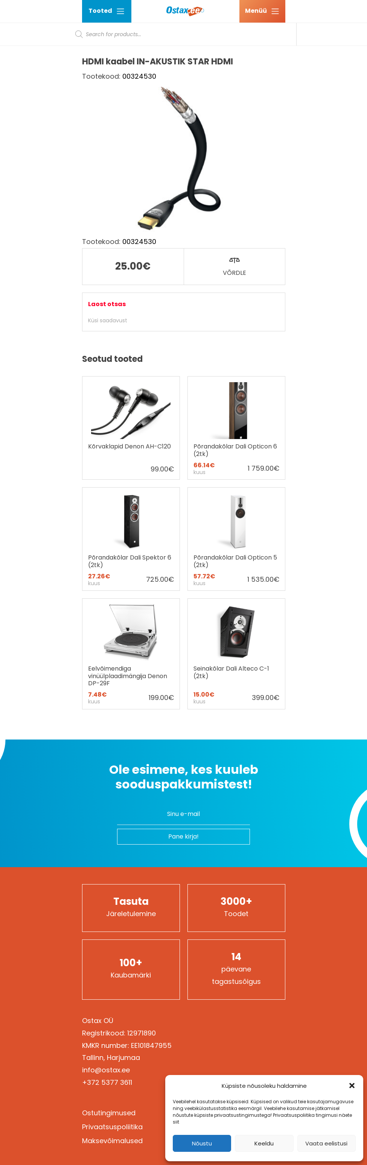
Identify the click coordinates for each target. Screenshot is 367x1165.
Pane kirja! (183, 836)
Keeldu (264, 1143)
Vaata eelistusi (326, 1143)
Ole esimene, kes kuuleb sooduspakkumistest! (183, 777)
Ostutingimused (109, 1113)
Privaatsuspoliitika (112, 1126)
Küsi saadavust (107, 320)
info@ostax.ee (106, 1070)
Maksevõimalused (112, 1140)
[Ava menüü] (262, 11)
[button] (352, 1085)
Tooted (106, 11)
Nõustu (202, 1143)
